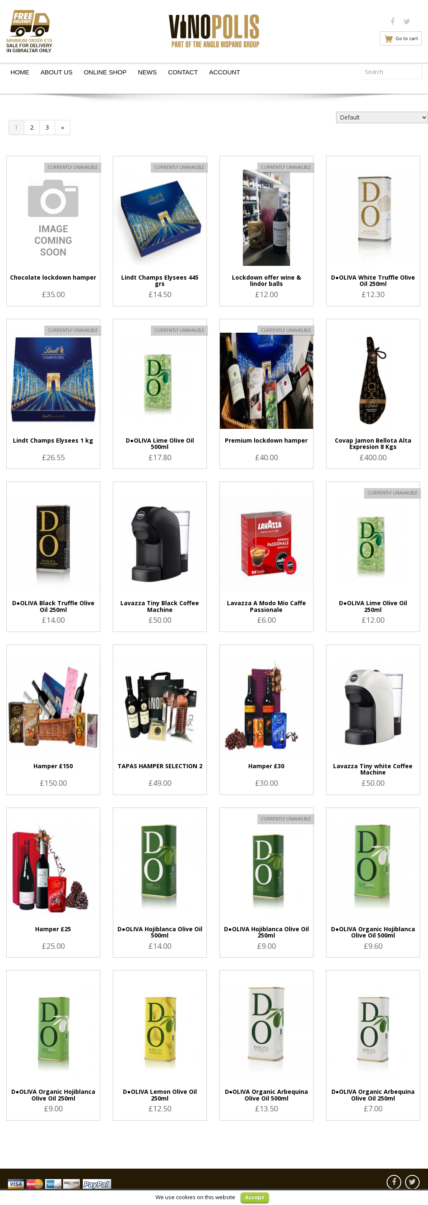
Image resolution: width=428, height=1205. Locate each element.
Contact (183, 72)
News (147, 72)
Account (224, 72)
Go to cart (406, 38)
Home (19, 72)
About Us (56, 72)
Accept (255, 1197)
